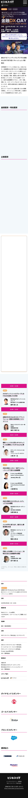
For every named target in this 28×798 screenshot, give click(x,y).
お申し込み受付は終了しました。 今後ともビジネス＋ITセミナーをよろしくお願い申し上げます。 (14, 36)
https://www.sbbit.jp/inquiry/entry (14, 788)
